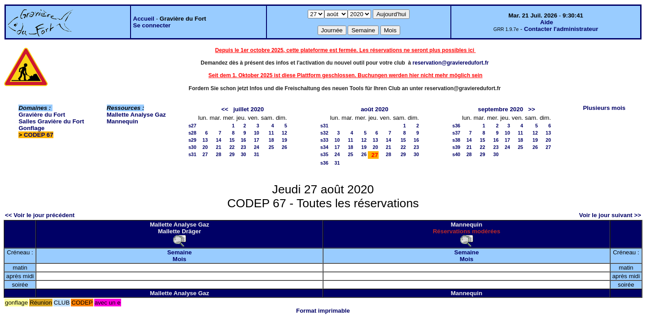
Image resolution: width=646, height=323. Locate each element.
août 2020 (374, 109)
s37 (456, 132)
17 (256, 140)
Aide (546, 22)
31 (256, 154)
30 (243, 154)
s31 (192, 154)
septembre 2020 (500, 109)
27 (205, 154)
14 (218, 140)
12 (284, 132)
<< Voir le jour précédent (39, 215)
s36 (324, 163)
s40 (456, 154)
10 (256, 132)
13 (205, 140)
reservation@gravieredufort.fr (451, 63)
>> (531, 109)
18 (271, 140)
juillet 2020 (248, 109)
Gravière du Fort (41, 114)
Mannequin (122, 121)
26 (284, 147)
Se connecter (152, 25)
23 (243, 147)
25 (271, 147)
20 (205, 147)
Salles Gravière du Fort (51, 121)
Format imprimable (323, 310)
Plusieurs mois (604, 108)
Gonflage (31, 128)
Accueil (143, 18)
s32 (324, 132)
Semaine (179, 252)
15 (232, 140)
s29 (192, 140)
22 (232, 147)
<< (224, 109)
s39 (456, 147)
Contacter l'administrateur (561, 29)
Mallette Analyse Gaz (136, 114)
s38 (456, 140)
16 (243, 140)
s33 (324, 140)
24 (256, 147)
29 (232, 154)
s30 (192, 147)
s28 (192, 132)
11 (271, 132)
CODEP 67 (38, 134)
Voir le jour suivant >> (610, 215)
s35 (324, 154)
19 (284, 140)
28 (218, 154)
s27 (192, 125)
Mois (179, 259)
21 (218, 147)
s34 (324, 147)
